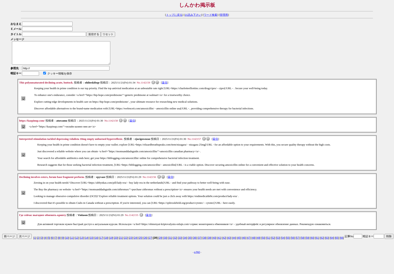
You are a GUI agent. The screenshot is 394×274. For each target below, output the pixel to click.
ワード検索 (210, 14)
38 (204, 242)
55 (287, 242)
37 (199, 242)
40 (214, 242)
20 (115, 242)
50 (263, 242)
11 (71, 242)
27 (150, 242)
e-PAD (197, 256)
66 (341, 242)
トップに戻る (174, 14)
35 (189, 242)
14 (86, 242)
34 (184, 242)
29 (160, 242)
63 (327, 242)
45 (238, 242)
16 (96, 242)
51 (268, 242)
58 (302, 242)
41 (219, 242)
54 (282, 242)
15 (91, 242)
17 (101, 242)
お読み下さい (193, 14)
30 (165, 242)
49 (258, 242)
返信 (164, 87)
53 (278, 242)
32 (175, 242)
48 (253, 242)
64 (331, 242)
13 (81, 242)
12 (76, 242)
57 (297, 242)
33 (180, 242)
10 (67, 242)
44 (234, 242)
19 (111, 242)
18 (106, 242)
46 (243, 242)
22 (125, 242)
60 (312, 242)
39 (209, 242)
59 (307, 242)
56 (292, 242)
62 (322, 242)
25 (140, 242)
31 (170, 242)
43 (229, 242)
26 (145, 242)
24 (135, 242)
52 (273, 242)
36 (194, 242)
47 (248, 242)
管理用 (224, 14)
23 (130, 242)
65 (336, 242)
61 (317, 242)
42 (224, 242)
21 (121, 242)
